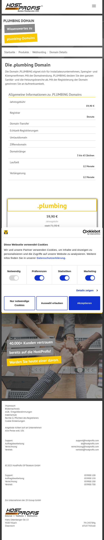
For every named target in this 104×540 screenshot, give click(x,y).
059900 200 (89, 481)
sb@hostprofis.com (90, 443)
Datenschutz (11, 414)
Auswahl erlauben (52, 303)
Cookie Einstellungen (15, 421)
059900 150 (89, 478)
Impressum (10, 405)
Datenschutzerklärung (51, 258)
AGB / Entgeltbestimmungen (18, 411)
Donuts (90, 116)
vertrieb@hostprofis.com (87, 449)
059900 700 (89, 484)
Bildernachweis (12, 408)
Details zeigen (84, 290)
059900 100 (89, 475)
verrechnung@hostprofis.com (85, 446)
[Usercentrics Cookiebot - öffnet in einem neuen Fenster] (85, 232)
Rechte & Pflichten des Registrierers (21, 417)
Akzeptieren (84, 303)
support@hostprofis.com (87, 440)
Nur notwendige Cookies (19, 303)
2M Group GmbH (33, 500)
